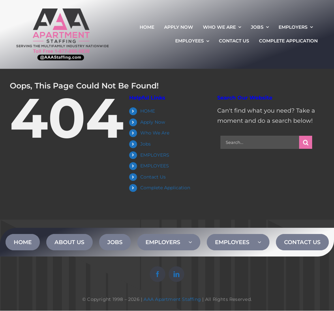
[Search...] (259, 142)
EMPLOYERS (154, 155)
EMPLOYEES (154, 166)
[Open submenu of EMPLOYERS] (194, 242)
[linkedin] (176, 274)
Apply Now (152, 122)
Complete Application (165, 188)
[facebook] (157, 274)
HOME (147, 111)
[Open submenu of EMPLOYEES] (263, 242)
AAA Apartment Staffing (172, 299)
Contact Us (153, 177)
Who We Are (154, 133)
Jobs (145, 144)
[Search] (305, 142)
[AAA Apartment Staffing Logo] (62, 11)
